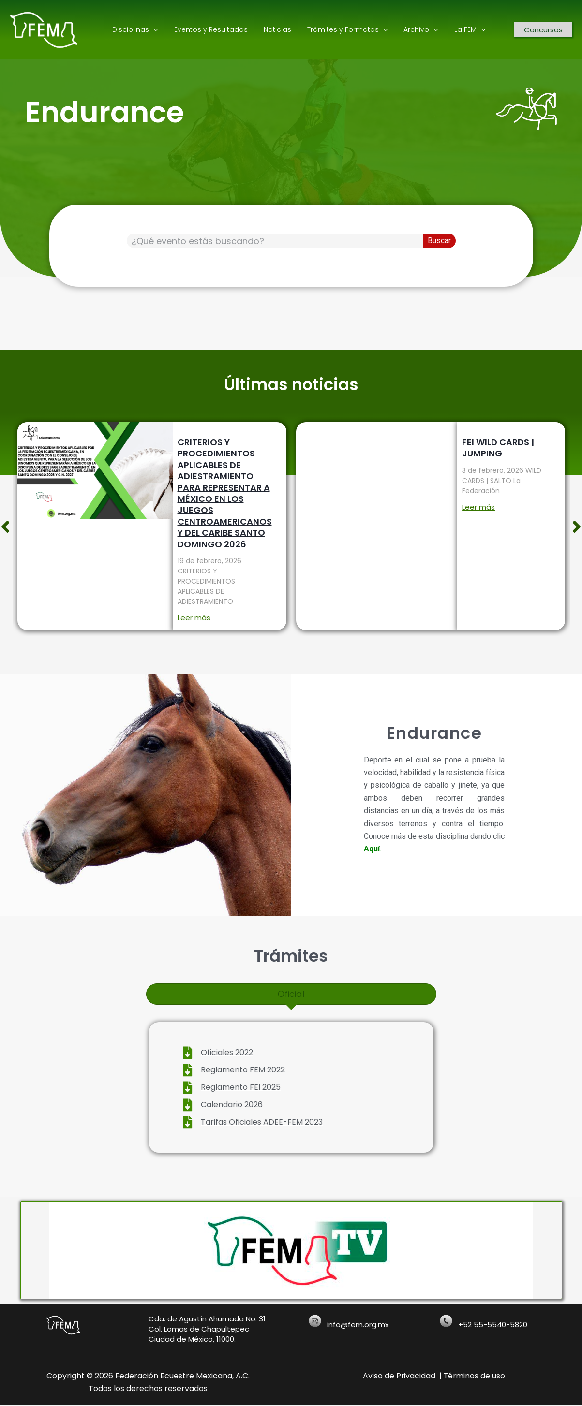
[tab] (291, 994)
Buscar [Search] (439, 240)
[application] (152, 29)
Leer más (193, 617)
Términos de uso (475, 1376)
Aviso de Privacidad (398, 1376)
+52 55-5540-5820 (492, 1326)
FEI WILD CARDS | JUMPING (498, 447)
